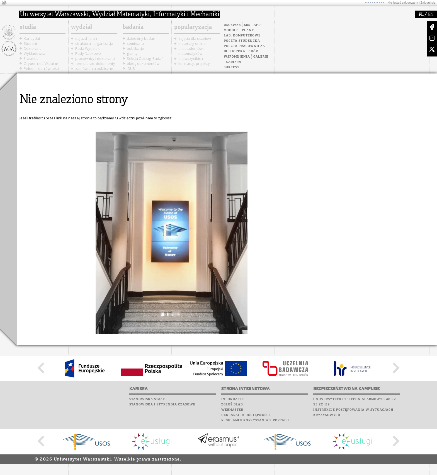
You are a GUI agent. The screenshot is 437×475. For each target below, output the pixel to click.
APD (257, 25)
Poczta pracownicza (244, 46)
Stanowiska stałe (147, 399)
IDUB (131, 68)
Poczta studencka (242, 41)
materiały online (192, 43)
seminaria (135, 43)
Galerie (260, 56)
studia (28, 27)
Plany (248, 30)
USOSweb (232, 25)
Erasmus (31, 58)
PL (421, 15)
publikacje (135, 48)
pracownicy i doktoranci (95, 58)
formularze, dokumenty (95, 63)
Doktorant (32, 48)
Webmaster (232, 410)
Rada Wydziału (88, 48)
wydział (81, 27)
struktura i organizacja (94, 43)
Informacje (232, 399)
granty (132, 53)
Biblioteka (234, 51)
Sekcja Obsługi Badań (145, 58)
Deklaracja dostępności (245, 415)
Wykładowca (34, 53)
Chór (253, 51)
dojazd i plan (86, 38)
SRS (247, 25)
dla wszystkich (190, 58)
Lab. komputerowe (242, 35)
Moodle (231, 30)
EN (430, 15)
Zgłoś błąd (232, 404)
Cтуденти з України (41, 63)
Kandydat (32, 38)
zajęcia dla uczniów (194, 38)
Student (30, 43)
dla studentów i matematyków (191, 51)
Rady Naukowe (88, 53)
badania (133, 27)
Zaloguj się (428, 2)
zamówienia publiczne (94, 68)
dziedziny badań (141, 38)
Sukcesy (232, 67)
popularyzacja (193, 27)
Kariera (233, 62)
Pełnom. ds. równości (41, 68)
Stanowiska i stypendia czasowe (162, 404)
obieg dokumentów (143, 63)
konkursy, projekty (194, 63)
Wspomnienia (237, 56)
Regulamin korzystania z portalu (255, 420)
